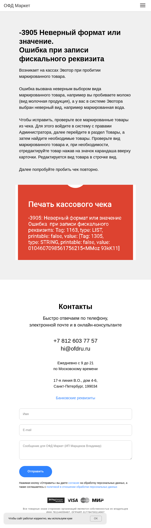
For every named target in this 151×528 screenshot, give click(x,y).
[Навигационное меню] (142, 5)
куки (69, 518)
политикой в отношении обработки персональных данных (82, 486)
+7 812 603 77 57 (75, 341)
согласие (74, 482)
